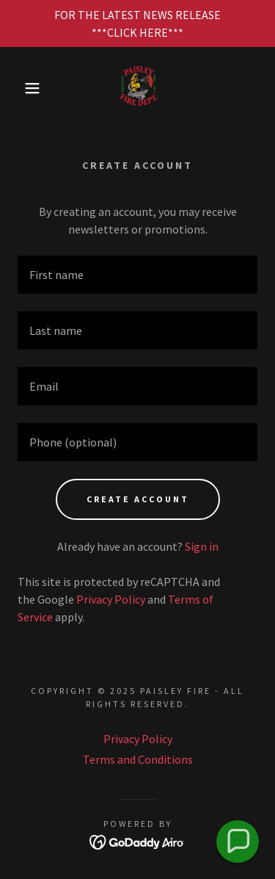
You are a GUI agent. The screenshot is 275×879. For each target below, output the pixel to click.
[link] (138, 88)
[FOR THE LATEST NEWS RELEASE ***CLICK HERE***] (137, 23)
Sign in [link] (202, 546)
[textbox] (137, 275)
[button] (22, 88)
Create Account (138, 498)
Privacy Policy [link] (110, 599)
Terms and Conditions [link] (138, 759)
